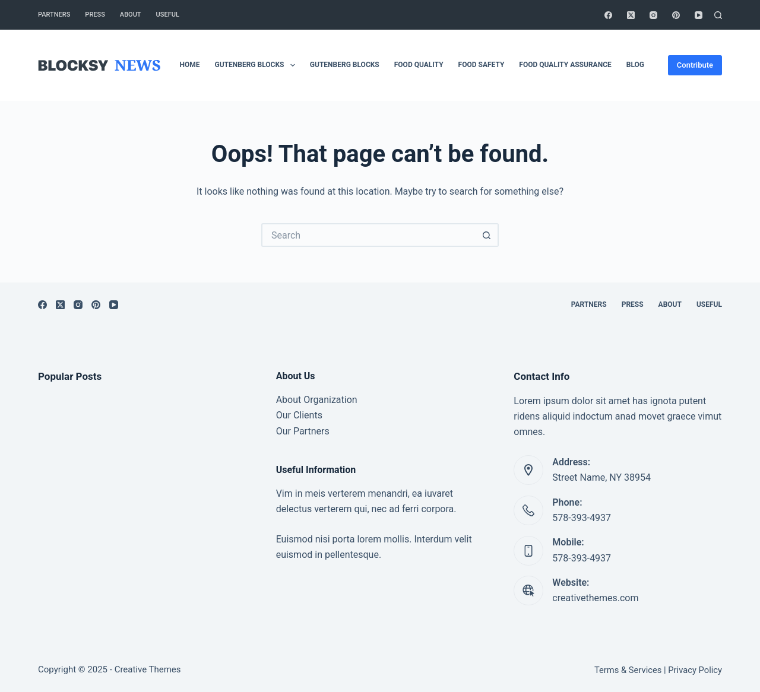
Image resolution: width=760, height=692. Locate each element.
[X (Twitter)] (631, 15)
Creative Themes (148, 669)
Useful (167, 14)
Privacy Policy (695, 670)
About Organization (316, 399)
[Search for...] (368, 235)
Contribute (695, 65)
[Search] (718, 15)
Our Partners (303, 431)
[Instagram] (653, 15)
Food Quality (419, 65)
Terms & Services (627, 670)
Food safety (481, 65)
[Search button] (487, 235)
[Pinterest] (676, 15)
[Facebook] (608, 15)
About (130, 14)
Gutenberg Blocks (257, 65)
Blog (635, 65)
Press (94, 14)
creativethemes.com (595, 598)
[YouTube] (698, 15)
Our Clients (299, 415)
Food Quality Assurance (565, 65)
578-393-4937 (581, 517)
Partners (54, 14)
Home (190, 65)
